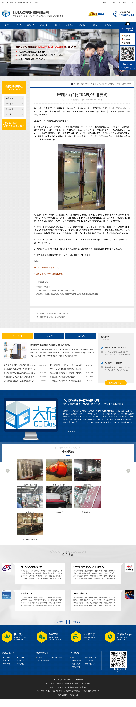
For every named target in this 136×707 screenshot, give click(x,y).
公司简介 (56, 25)
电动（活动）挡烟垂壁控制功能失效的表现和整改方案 (71, 369)
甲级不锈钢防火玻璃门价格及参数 (48, 274)
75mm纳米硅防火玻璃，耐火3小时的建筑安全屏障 (70, 373)
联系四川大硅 (115, 2)
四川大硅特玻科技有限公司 (81, 400)
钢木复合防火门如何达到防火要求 (52, 317)
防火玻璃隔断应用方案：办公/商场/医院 (66, 365)
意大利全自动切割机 (30, 539)
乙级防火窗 (89, 661)
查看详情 (71, 432)
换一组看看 (58, 622)
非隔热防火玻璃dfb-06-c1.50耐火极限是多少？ (68, 381)
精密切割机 (87, 485)
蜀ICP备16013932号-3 (91, 691)
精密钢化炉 (59, 512)
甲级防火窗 (76, 667)
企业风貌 (69, 25)
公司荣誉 (6, 657)
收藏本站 (105, 2)
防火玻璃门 (45, 249)
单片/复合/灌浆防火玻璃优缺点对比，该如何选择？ (24, 365)
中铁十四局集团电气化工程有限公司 (88, 567)
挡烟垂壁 (40, 657)
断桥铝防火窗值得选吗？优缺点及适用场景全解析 (50, 345)
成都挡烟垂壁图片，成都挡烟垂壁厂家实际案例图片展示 (26, 381)
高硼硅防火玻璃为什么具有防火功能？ (19, 377)
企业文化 (20, 664)
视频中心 (82, 25)
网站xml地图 (62, 695)
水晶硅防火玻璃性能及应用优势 (62, 377)
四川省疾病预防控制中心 (31, 567)
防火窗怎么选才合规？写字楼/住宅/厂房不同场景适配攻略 (26, 369)
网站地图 (126, 2)
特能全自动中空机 (30, 485)
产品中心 (18, 25)
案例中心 (30, 25)
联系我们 (108, 25)
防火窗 (74, 657)
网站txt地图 (74, 695)
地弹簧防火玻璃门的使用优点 (46, 268)
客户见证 (68, 555)
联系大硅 (6, 664)
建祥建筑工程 (26, 593)
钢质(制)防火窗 (90, 657)
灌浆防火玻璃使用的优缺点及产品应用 (54, 313)
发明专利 (20, 657)
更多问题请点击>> (116, 383)
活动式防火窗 (90, 664)
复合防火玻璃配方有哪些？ (115, 348)
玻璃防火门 (125, 108)
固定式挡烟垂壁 (43, 661)
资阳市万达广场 (80, 593)
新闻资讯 (43, 25)
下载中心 (9, 114)
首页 (7, 25)
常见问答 (9, 109)
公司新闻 (9, 98)
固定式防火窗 (77, 664)
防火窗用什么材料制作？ (114, 363)
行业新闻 (9, 104)
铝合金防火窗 (77, 661)
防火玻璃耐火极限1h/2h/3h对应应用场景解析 (21, 373)
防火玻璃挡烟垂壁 (58, 657)
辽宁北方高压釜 (59, 485)
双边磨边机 (30, 512)
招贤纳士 (95, 25)
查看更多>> (77, 622)
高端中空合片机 (88, 512)
